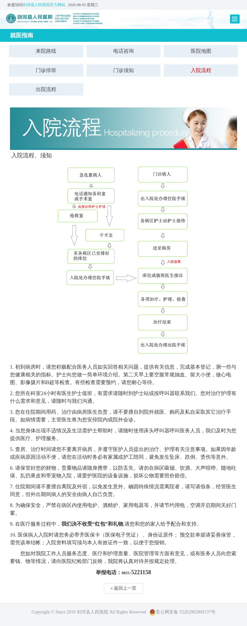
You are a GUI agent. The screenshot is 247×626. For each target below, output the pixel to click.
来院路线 (46, 51)
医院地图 (201, 51)
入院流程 (201, 70)
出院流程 (46, 89)
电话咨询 (123, 51)
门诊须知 (123, 70)
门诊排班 (46, 70)
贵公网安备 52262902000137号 (182, 612)
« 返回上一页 (124, 588)
